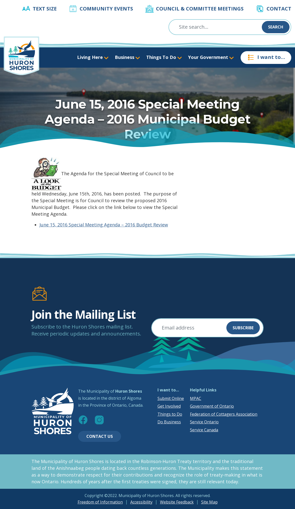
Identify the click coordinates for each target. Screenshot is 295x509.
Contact (279, 8)
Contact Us (99, 436)
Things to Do (169, 414)
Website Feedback (177, 502)
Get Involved (169, 406)
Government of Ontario (212, 406)
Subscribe (243, 328)
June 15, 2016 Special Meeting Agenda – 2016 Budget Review (103, 225)
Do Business (169, 422)
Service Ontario (204, 422)
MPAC (195, 398)
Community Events (106, 8)
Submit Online (170, 398)
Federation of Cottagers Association (223, 414)
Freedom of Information (100, 502)
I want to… (266, 57)
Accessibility (141, 502)
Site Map (209, 502)
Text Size (45, 8)
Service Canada (204, 430)
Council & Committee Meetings (200, 8)
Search (275, 27)
